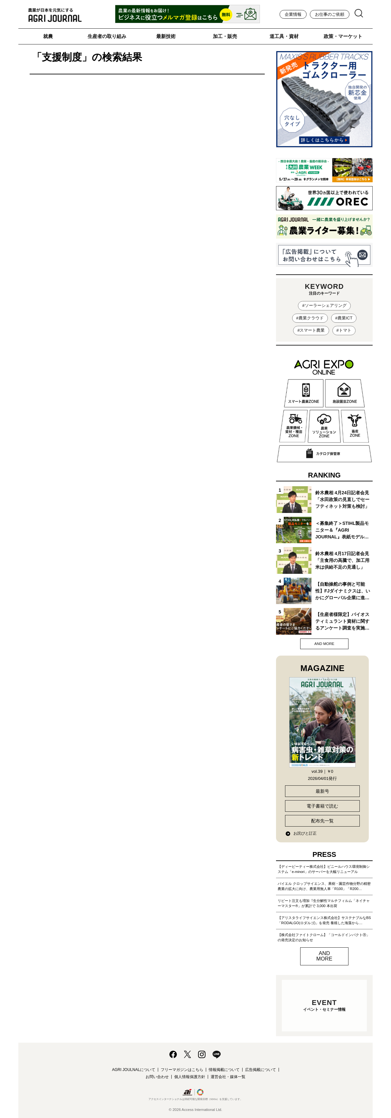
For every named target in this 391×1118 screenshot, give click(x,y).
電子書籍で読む (322, 806)
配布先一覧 (322, 820)
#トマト (344, 330)
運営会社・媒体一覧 (228, 1077)
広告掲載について (260, 1069)
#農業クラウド (310, 318)
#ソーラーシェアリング (324, 305)
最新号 (322, 791)
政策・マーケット (343, 36)
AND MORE (324, 644)
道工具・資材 (284, 36)
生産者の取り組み (107, 36)
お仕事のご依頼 (329, 14)
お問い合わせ (157, 1077)
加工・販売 (225, 36)
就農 (48, 36)
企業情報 (293, 14)
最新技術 (166, 36)
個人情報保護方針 (189, 1077)
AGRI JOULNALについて (134, 1069)
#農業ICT (344, 318)
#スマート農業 (311, 330)
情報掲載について (224, 1069)
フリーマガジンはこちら (182, 1069)
